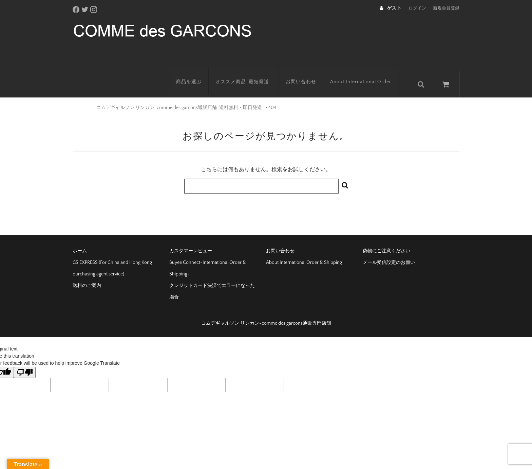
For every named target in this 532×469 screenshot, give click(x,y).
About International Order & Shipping (304, 251)
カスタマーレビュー (190, 239)
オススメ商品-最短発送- (250, 73)
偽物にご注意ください (386, 239)
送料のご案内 (87, 274)
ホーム (80, 239)
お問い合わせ (307, 73)
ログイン (417, 8)
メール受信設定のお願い (389, 251)
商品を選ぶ (195, 73)
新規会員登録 (446, 8)
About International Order (367, 73)
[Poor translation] (25, 361)
